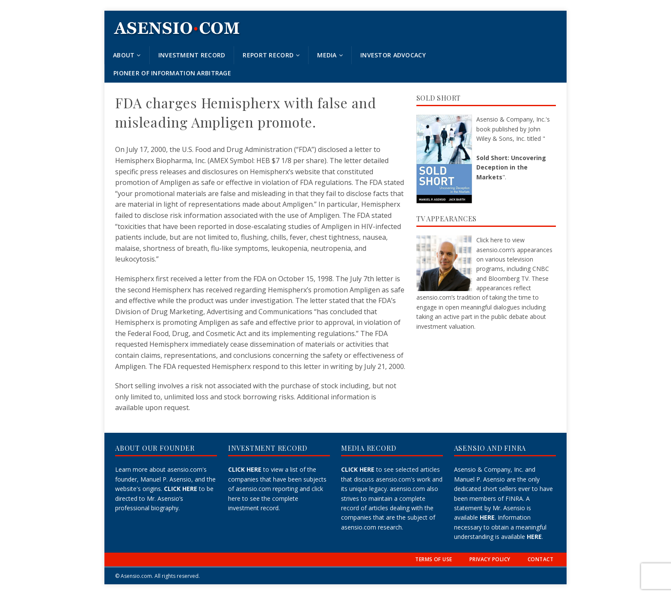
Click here (489, 240)
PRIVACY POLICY (490, 559)
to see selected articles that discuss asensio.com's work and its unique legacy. (391, 479)
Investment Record (192, 55)
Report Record (268, 55)
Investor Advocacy (393, 55)
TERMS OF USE (433, 559)
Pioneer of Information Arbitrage (172, 73)
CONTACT (540, 559)
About (123, 55)
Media (326, 55)
